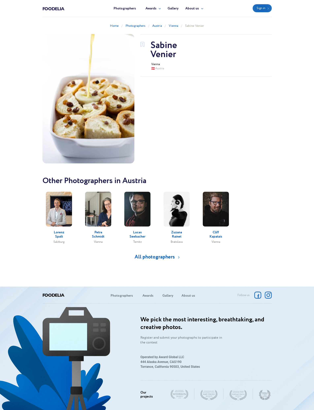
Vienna (173, 26)
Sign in (261, 8)
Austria (157, 26)
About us (192, 8)
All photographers (155, 257)
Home (114, 26)
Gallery (173, 8)
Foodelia (53, 8)
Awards (150, 8)
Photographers (124, 8)
